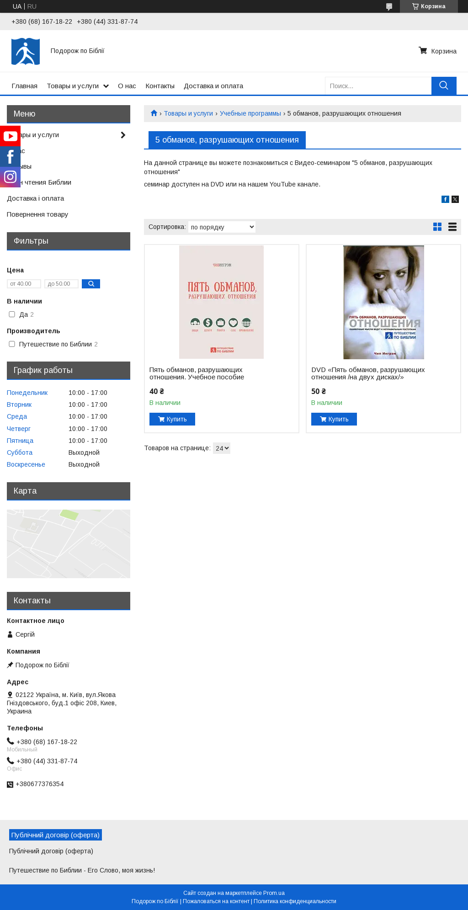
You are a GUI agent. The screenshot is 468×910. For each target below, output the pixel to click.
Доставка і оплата (35, 198)
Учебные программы (250, 113)
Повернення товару (38, 214)
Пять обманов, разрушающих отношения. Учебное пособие (196, 373)
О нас (127, 86)
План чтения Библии (39, 182)
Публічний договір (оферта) (51, 851)
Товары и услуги (73, 86)
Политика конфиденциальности (295, 901)
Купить (177, 419)
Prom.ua (274, 893)
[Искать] (444, 86)
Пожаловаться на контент (216, 901)
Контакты (160, 86)
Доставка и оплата (213, 86)
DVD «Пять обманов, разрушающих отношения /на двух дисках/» (368, 373)
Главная (24, 86)
